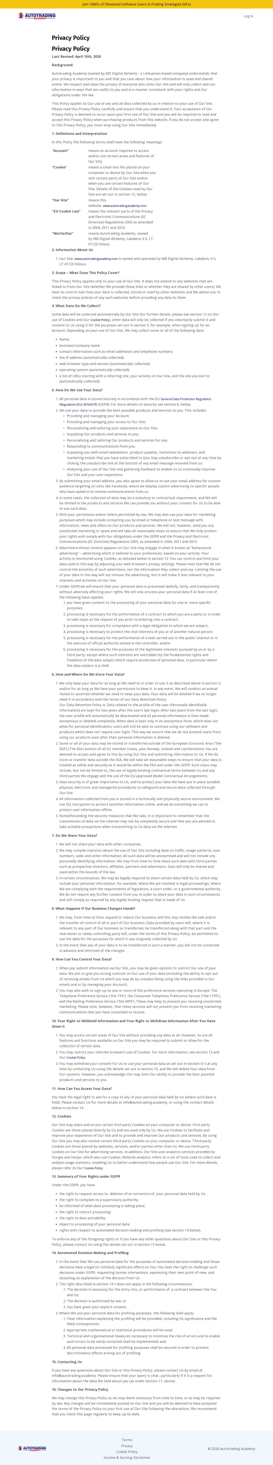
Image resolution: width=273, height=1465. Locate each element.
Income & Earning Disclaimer (127, 1455)
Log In (248, 16)
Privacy (127, 1444)
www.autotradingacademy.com (128, 205)
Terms (127, 1439)
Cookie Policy (101, 319)
